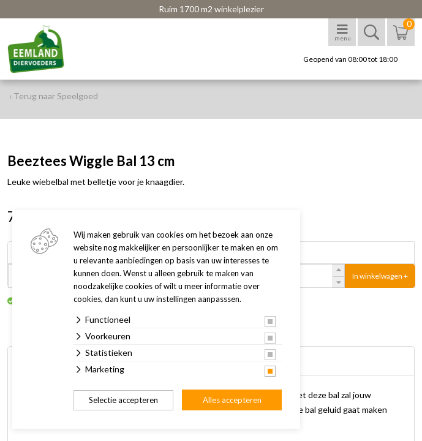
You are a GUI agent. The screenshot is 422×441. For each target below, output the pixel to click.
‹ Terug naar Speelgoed (53, 96)
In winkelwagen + (380, 276)
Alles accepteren (232, 400)
